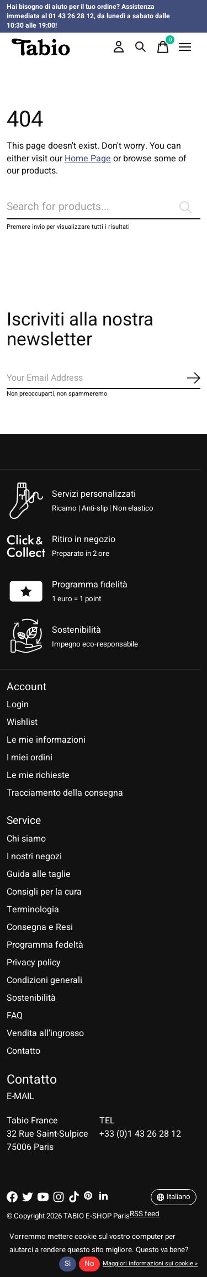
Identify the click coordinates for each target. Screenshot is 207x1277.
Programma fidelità (90, 584)
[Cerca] (103, 207)
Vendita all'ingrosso (45, 1033)
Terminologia (33, 909)
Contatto (23, 1051)
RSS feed (145, 1214)
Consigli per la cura (44, 891)
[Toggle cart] (163, 47)
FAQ (15, 1015)
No (89, 1263)
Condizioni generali (44, 980)
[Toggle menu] (185, 47)
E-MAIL (20, 1096)
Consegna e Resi (40, 927)
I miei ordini (29, 757)
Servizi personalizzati (94, 494)
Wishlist (22, 722)
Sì (68, 1263)
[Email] (103, 378)
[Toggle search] (141, 47)
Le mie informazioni (46, 740)
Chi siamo (26, 838)
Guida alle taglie (39, 874)
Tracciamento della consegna (65, 793)
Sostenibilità (31, 998)
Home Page (88, 158)
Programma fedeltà (45, 945)
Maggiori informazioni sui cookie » (150, 1263)
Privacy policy (34, 962)
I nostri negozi (34, 856)
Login (18, 704)
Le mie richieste (38, 775)
